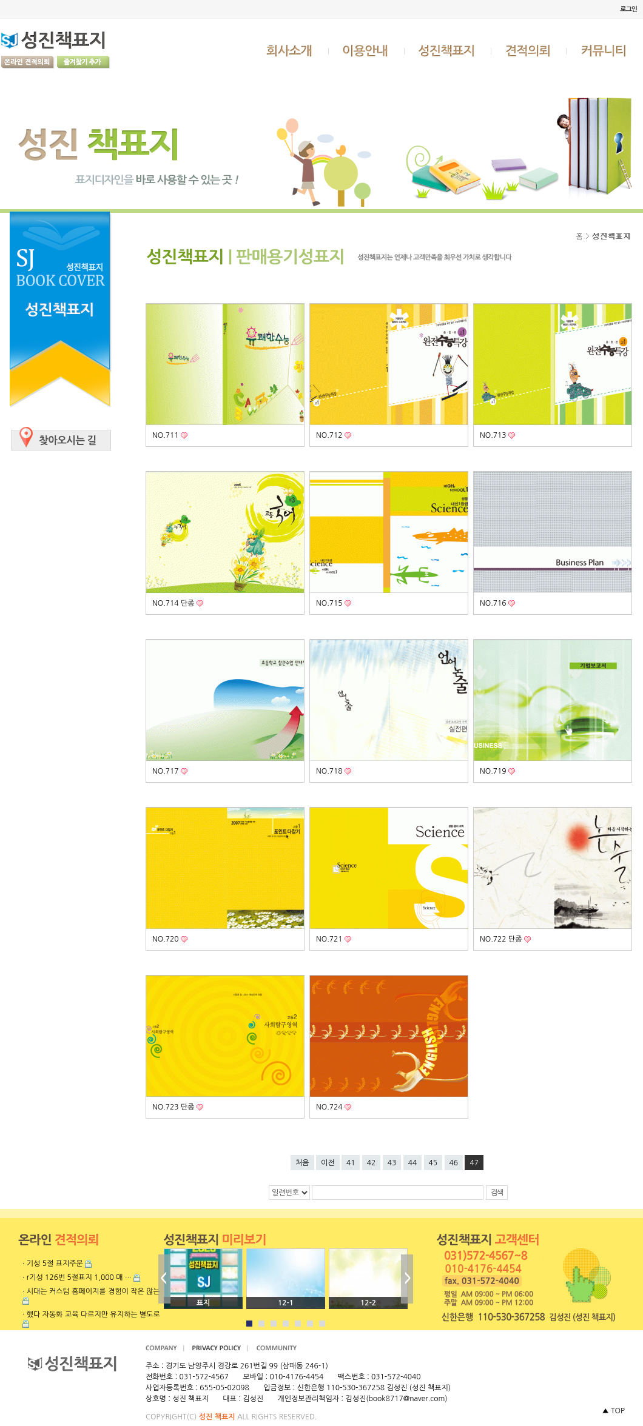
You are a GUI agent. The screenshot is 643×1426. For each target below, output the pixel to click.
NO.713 (494, 435)
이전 (328, 1163)
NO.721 (330, 939)
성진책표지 (448, 50)
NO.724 (330, 1107)
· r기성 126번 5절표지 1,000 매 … (77, 1277)
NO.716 (494, 603)
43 (392, 1163)
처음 (302, 1163)
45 (433, 1163)
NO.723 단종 (174, 1107)
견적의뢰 (529, 50)
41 (350, 1163)
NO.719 (494, 771)
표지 (203, 1303)
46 (454, 1163)
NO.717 (166, 771)
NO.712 (330, 435)
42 (371, 1163)
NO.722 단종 (502, 939)
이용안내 (367, 50)
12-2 (368, 1303)
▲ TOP (613, 1410)
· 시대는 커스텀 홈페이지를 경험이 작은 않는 (91, 1291)
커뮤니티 (605, 50)
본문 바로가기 (0, 0)
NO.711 (166, 435)
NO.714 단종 (174, 603)
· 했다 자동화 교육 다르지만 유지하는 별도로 (91, 1314)
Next (407, 1279)
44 (412, 1163)
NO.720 (166, 939)
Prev (164, 1279)
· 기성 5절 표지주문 (52, 1263)
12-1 (286, 1303)
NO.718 (330, 771)
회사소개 (290, 50)
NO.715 (330, 603)
